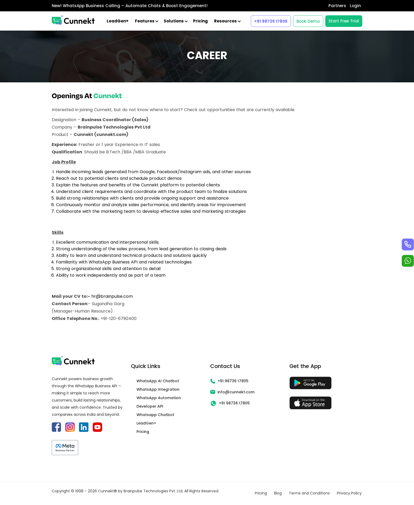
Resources (227, 21)
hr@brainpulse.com (112, 296)
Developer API (150, 406)
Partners (337, 5)
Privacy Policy (349, 493)
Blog (278, 493)
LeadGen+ (118, 21)
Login (355, 5)
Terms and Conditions (309, 493)
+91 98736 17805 (271, 21)
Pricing (200, 21)
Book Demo (308, 21)
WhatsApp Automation (159, 397)
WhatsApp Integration (158, 389)
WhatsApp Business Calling (91, 5)
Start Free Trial (343, 21)
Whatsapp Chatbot (155, 414)
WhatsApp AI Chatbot (158, 381)
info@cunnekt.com (232, 392)
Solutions (175, 21)
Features (146, 21)
